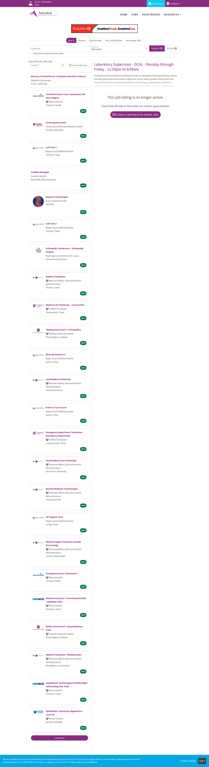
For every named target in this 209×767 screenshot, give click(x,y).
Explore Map (95, 40)
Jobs (134, 14)
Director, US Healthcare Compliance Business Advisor (58, 76)
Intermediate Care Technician (61, 460)
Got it (202, 761)
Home (123, 14)
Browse (81, 40)
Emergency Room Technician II (61, 573)
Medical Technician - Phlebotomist (63, 654)
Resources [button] (171, 14)
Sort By (34, 65)
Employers (173, 3)
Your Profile (151, 14)
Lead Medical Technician (58, 379)
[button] (172, 48)
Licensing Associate (56, 122)
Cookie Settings (188, 761)
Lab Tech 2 (51, 147)
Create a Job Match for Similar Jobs (135, 114)
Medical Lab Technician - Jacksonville (65, 304)
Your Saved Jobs (133, 40)
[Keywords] (59, 48)
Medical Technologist (57, 196)
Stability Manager (40, 172)
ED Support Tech (54, 517)
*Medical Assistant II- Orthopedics (63, 329)
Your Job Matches (113, 40)
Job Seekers (155, 3)
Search (71, 40)
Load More (59, 737)
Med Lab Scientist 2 (55, 354)
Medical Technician (55, 276)
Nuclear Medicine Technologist (62, 488)
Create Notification (78, 65)
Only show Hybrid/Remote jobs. (48, 53)
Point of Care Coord (56, 407)
